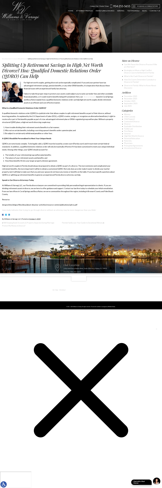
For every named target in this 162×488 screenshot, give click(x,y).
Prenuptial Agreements (133, 145)
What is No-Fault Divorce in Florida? (138, 76)
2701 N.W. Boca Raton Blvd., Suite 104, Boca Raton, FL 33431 (85, 273)
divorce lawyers (89, 97)
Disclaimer (62, 290)
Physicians (128, 143)
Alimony (127, 114)
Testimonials (131, 11)
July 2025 (128, 106)
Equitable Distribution (133, 126)
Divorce (24, 59)
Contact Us (153, 11)
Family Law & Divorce (103, 11)
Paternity (128, 141)
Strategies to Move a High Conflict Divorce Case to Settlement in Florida (139, 71)
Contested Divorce (131, 121)
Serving (119, 11)
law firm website (96, 306)
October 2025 (129, 101)
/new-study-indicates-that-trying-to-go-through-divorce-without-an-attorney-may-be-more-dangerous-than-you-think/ (49, 210)
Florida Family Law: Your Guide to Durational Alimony (82, 223)
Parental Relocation (132, 138)
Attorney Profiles (82, 11)
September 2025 (130, 103)
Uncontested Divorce (132, 148)
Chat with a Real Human (142, 482)
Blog (143, 11)
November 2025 (130, 98)
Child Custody (129, 116)
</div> (15, 480)
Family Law (128, 129)
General (127, 133)
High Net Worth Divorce (134, 136)
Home (68, 11)
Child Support (129, 119)
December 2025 (130, 96)
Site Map (55, 290)
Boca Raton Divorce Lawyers (10, 59)
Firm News (128, 131)
